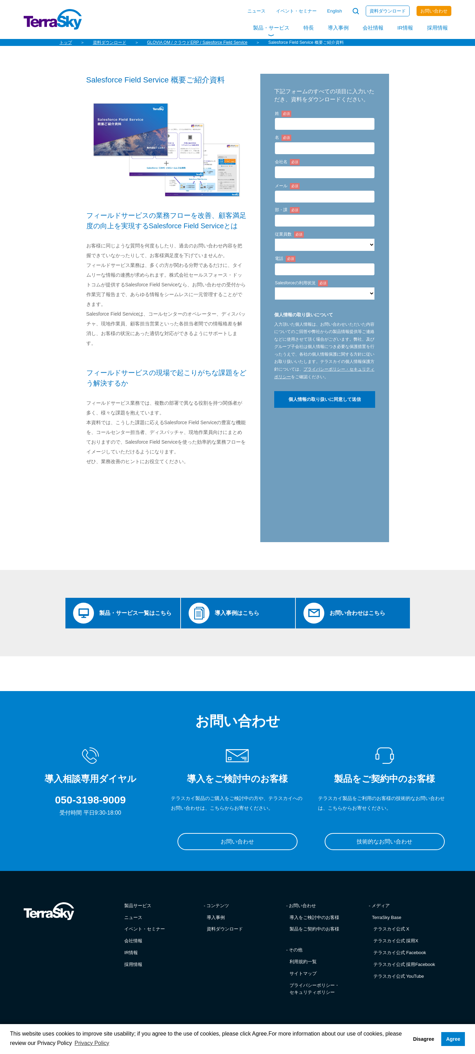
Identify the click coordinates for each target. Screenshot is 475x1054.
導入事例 (338, 28)
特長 (308, 28)
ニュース (256, 11)
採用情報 (437, 28)
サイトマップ (303, 974)
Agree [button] (453, 1039)
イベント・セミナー (296, 11)
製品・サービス (271, 28)
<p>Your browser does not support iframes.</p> (324, 317)
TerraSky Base (387, 918)
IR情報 (405, 28)
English (334, 11)
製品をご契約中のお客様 (314, 930)
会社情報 (373, 28)
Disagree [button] (423, 1039)
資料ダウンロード (388, 11)
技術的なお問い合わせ (384, 842)
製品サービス (137, 906)
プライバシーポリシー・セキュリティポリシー (314, 989)
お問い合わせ (434, 11)
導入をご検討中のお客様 (314, 918)
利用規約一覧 (303, 962)
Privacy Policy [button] (91, 1043)
